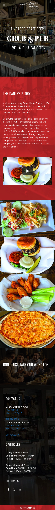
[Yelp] (14, 490)
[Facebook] (8, 490)
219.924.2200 (12, 434)
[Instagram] (20, 490)
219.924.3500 (12, 419)
